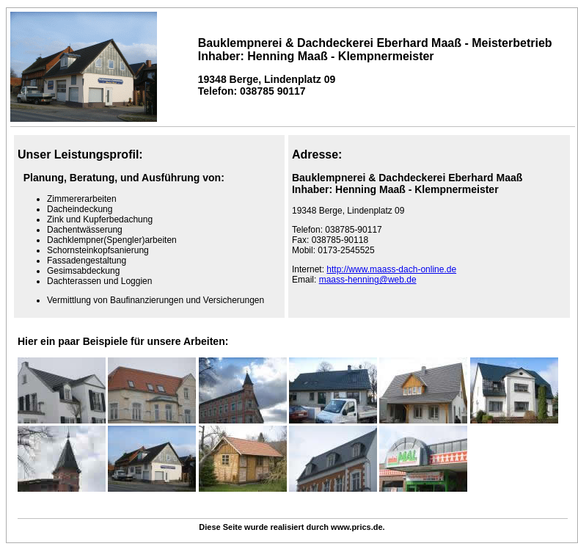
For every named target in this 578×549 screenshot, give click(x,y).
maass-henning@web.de (368, 279)
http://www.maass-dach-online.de (391, 269)
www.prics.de (357, 527)
